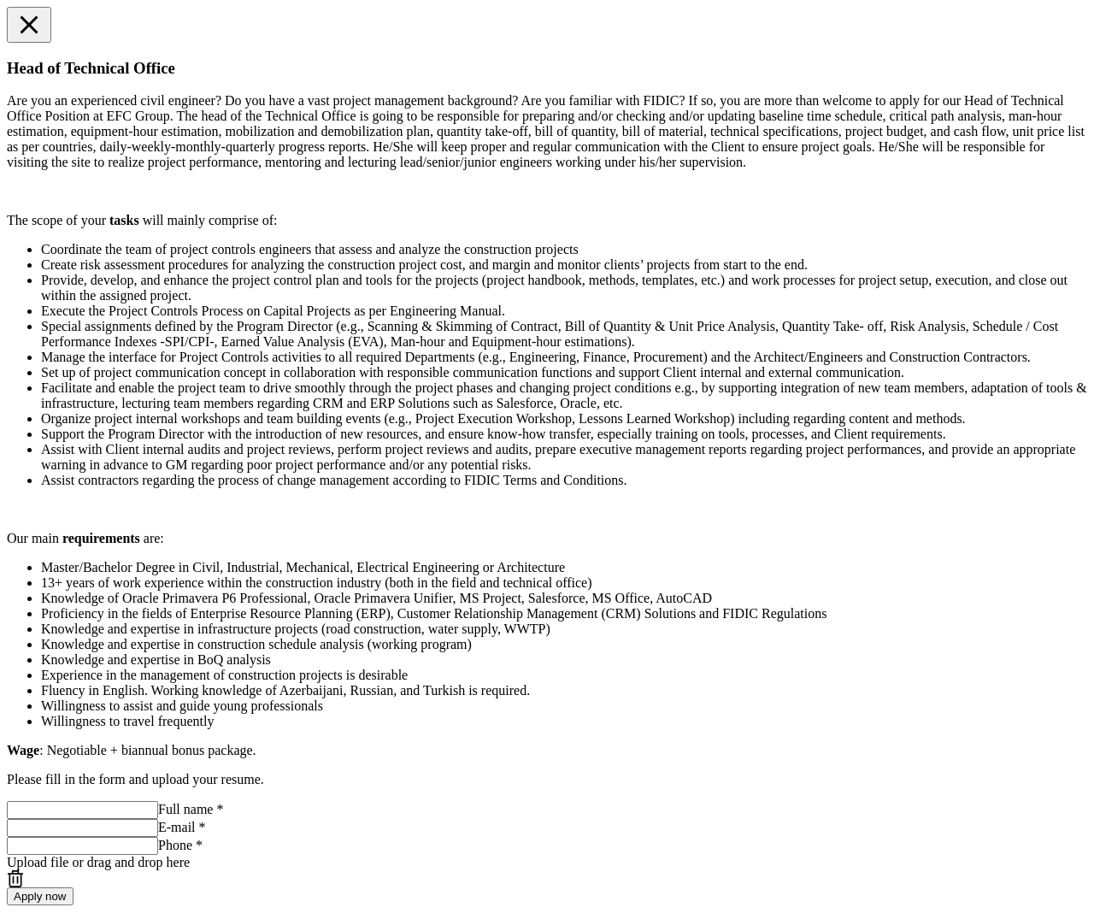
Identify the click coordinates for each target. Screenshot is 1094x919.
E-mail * (182, 827)
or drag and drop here (98, 862)
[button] (29, 25)
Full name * (190, 809)
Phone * (180, 845)
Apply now (40, 896)
